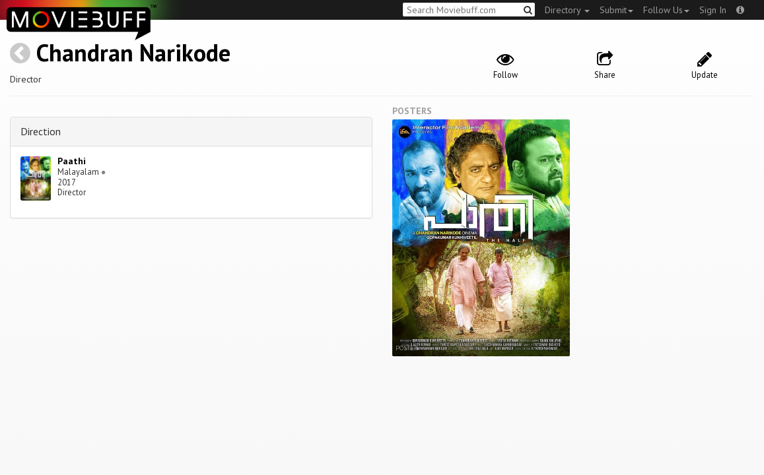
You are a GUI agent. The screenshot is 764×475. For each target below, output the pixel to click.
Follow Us (666, 10)
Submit (616, 10)
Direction (40, 131)
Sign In (712, 10)
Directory (567, 10)
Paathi (71, 161)
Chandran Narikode (133, 52)
